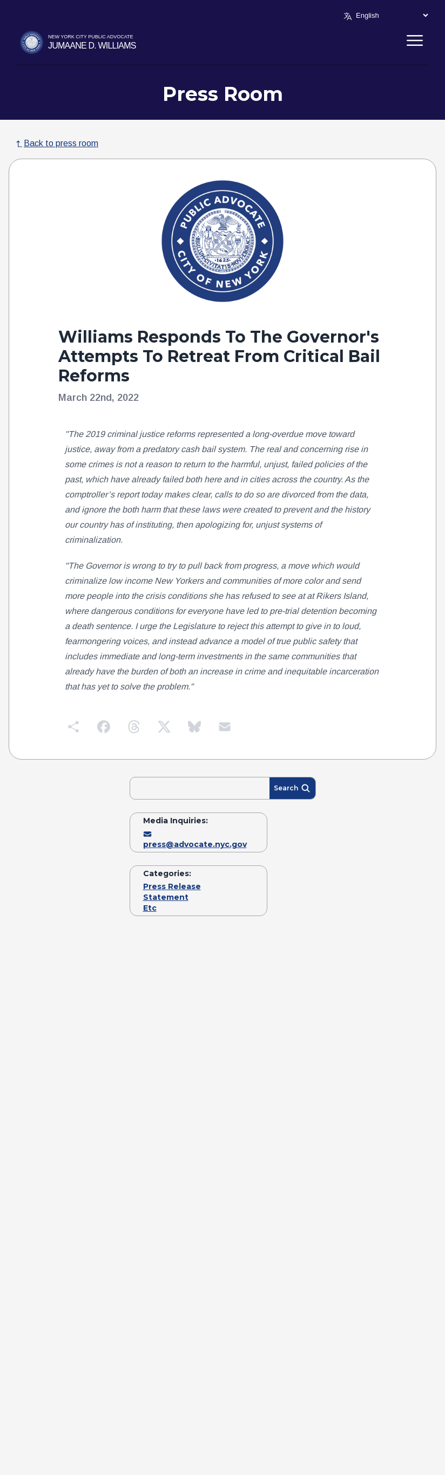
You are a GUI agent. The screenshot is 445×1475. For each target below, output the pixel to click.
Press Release (172, 886)
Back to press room (56, 143)
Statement (165, 897)
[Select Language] (392, 15)
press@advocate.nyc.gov (195, 839)
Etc (150, 908)
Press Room (223, 94)
